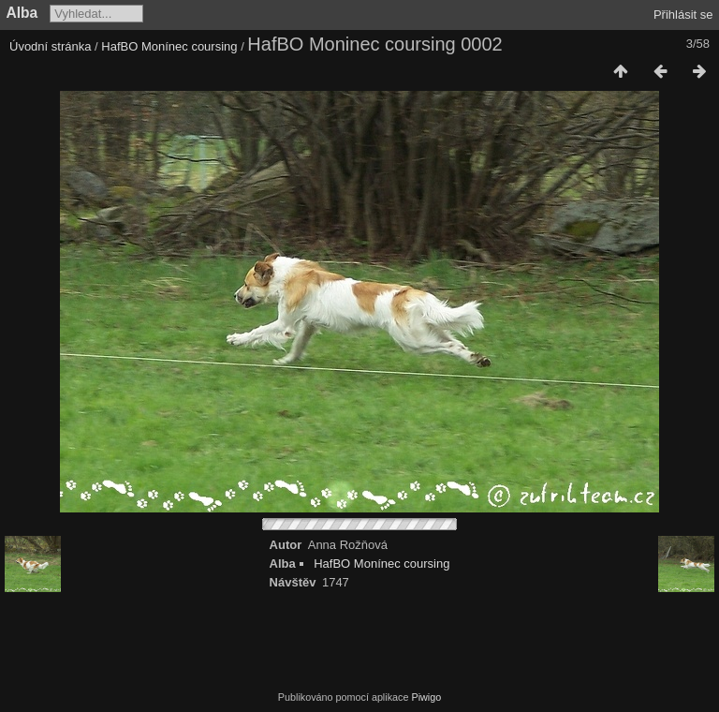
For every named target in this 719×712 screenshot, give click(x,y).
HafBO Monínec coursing (169, 46)
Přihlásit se (683, 14)
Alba (22, 13)
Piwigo (426, 697)
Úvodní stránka (50, 46)
